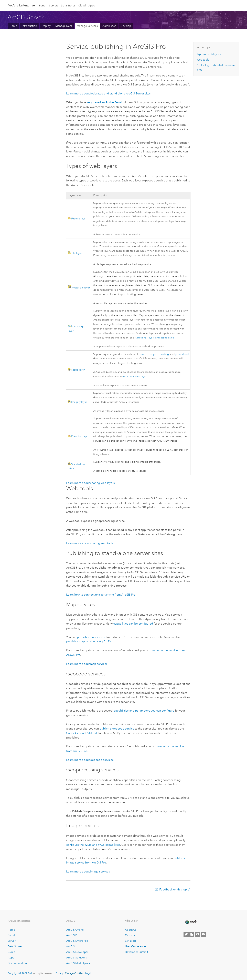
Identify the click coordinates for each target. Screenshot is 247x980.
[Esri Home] (191, 922)
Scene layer (78, 369)
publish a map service (91, 637)
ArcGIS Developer (77, 952)
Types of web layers (209, 54)
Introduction (29, 25)
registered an (104, 102)
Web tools (203, 59)
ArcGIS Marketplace (78, 963)
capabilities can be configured (133, 623)
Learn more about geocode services (90, 759)
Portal (42, 5)
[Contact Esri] (203, 934)
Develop (126, 25)
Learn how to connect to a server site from (100, 594)
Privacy (59, 973)
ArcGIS (70, 946)
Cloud (82, 5)
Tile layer (76, 253)
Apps (91, 5)
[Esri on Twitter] (186, 934)
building (164, 354)
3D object (151, 354)
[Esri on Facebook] (191, 934)
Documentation (17, 963)
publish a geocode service (117, 728)
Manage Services (87, 25)
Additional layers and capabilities (154, 337)
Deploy (46, 25)
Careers (130, 935)
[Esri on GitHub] (197, 934)
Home (13, 25)
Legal (88, 973)
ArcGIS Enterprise (21, 5)
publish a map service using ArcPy (88, 641)
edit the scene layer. (135, 376)
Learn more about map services (87, 663)
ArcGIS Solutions (76, 957)
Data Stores (68, 5)
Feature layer (78, 218)
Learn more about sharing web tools (89, 543)
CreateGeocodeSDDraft (82, 733)
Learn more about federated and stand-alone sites (108, 93)
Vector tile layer (81, 287)
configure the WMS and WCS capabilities (93, 844)
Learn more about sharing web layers (90, 482)
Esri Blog (130, 940)
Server (12, 940)
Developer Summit (136, 952)
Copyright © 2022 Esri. (20, 973)
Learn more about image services (88, 871)
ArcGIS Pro (72, 935)
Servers (53, 5)
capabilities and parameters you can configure (144, 710)
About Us (130, 929)
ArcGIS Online (75, 929)
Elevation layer (79, 436)
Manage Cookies (74, 973)
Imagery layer (79, 402)
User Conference (135, 946)
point (141, 354)
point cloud (182, 354)
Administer (109, 25)
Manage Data (63, 25)
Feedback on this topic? (174, 889)
